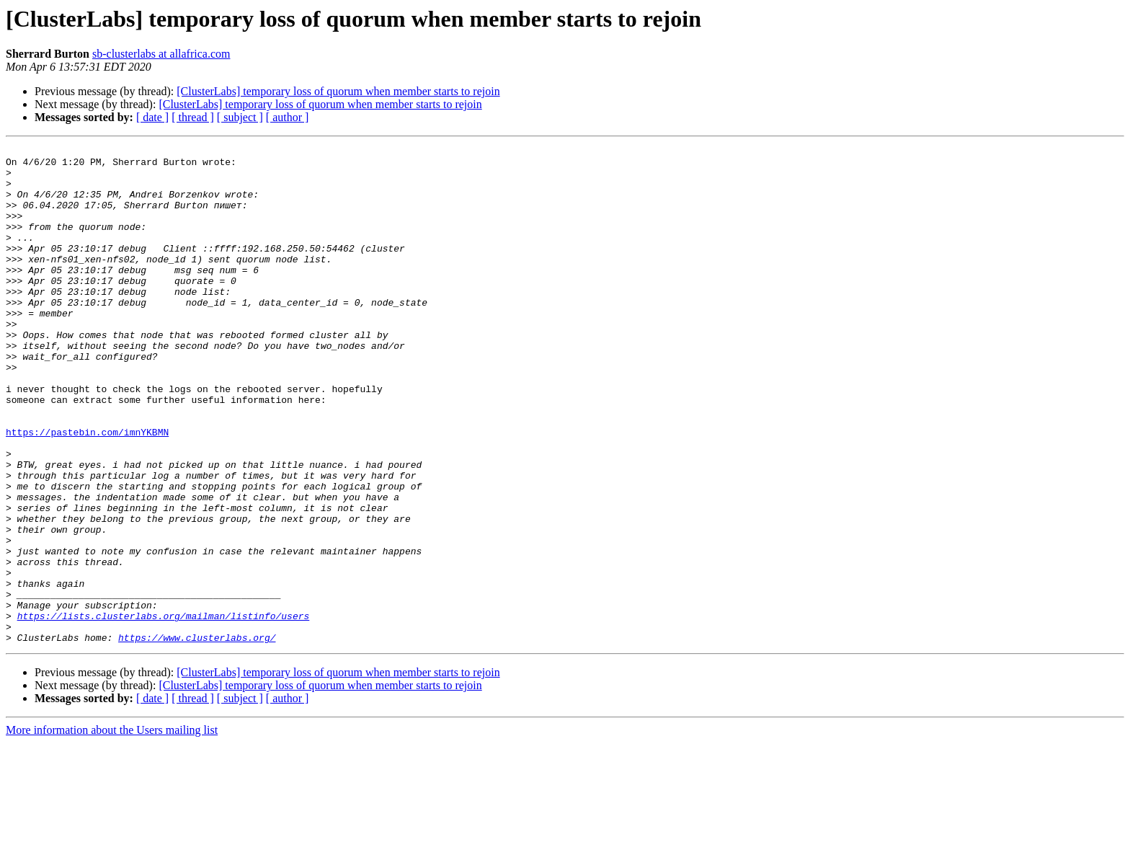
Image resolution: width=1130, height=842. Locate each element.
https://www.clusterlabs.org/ (196, 736)
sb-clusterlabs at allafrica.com (161, 54)
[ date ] (152, 117)
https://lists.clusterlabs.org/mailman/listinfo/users (163, 710)
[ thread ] (193, 117)
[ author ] (287, 117)
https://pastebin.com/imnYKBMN (87, 490)
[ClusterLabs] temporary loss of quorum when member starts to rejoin (338, 91)
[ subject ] (240, 117)
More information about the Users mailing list (112, 829)
